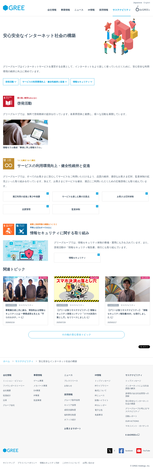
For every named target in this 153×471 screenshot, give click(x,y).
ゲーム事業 (38, 381)
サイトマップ (9, 463)
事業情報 (38, 375)
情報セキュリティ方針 (49, 463)
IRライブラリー (101, 386)
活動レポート (131, 416)
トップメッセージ (102, 381)
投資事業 (37, 400)
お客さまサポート (72, 429)
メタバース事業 (40, 386)
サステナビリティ (24, 361)
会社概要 (7, 391)
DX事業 (37, 391)
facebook (126, 451)
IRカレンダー (100, 405)
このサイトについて (71, 463)
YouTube (143, 451)
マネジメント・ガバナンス (137, 426)
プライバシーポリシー (27, 463)
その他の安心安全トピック (76, 335)
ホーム (6, 361)
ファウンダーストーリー (13, 386)
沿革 (5, 400)
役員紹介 (7, 396)
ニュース (68, 375)
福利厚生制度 (70, 415)
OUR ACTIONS (132, 421)
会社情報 (7, 375)
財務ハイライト (101, 400)
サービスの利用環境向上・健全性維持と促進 (43, 82)
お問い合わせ (88, 463)
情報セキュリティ (81, 82)
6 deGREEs (131, 435)
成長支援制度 (70, 410)
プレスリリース (71, 381)
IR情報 (98, 375)
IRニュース (100, 396)
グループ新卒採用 (72, 400)
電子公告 (99, 410)
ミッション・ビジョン (12, 381)
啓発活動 (9, 82)
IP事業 (36, 396)
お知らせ (68, 386)
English (147, 3)
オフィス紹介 (70, 420)
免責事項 (99, 415)
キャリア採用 (70, 405)
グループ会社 (9, 405)
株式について (100, 391)
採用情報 (68, 395)
